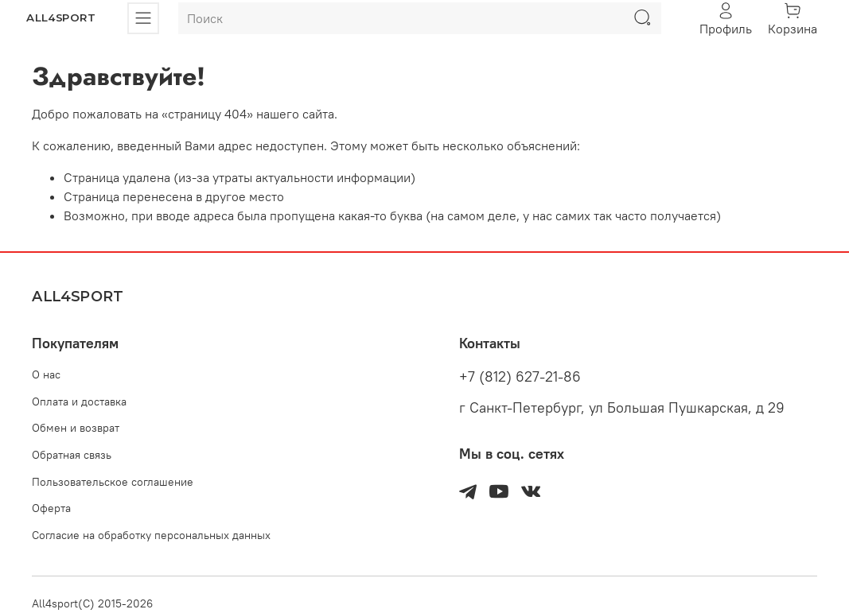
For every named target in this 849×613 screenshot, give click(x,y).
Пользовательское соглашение (112, 482)
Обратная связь (71, 455)
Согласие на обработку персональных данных (151, 535)
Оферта (51, 508)
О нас (46, 374)
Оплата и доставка (79, 401)
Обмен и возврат (75, 428)
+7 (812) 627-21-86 (520, 377)
